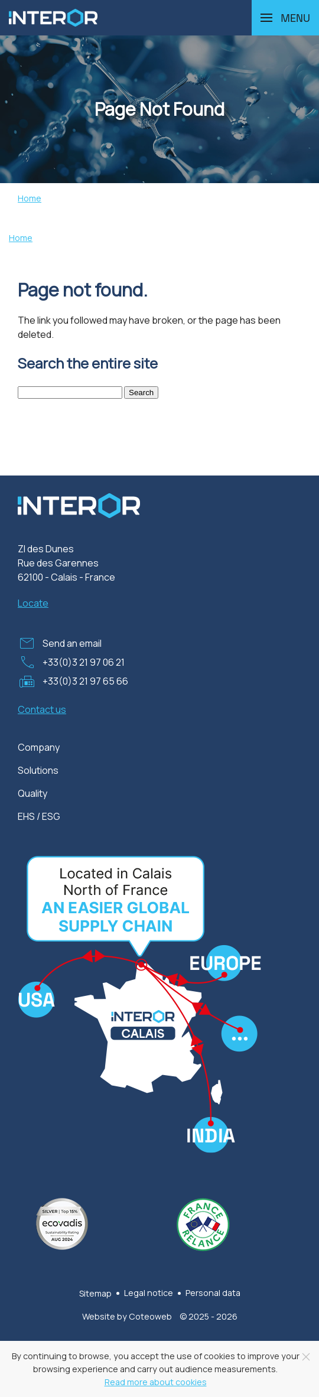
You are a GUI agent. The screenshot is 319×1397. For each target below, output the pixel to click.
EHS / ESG (39, 816)
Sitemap (95, 1293)
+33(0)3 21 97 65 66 (85, 681)
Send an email (72, 643)
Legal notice (148, 1292)
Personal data (212, 1292)
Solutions (38, 770)
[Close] (306, 1357)
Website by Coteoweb (127, 1316)
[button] (285, 17)
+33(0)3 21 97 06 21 (84, 662)
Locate (33, 603)
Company (39, 747)
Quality (32, 793)
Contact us (42, 709)
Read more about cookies (156, 1382)
